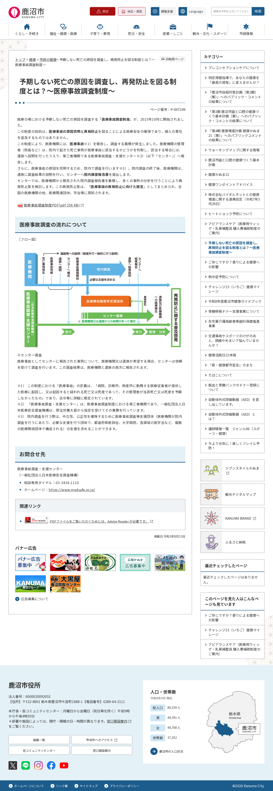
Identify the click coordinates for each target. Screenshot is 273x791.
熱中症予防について (223, 276)
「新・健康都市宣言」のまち (230, 364)
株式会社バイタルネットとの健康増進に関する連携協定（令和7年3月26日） (234, 199)
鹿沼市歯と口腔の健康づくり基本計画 (234, 162)
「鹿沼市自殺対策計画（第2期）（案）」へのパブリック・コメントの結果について (234, 97)
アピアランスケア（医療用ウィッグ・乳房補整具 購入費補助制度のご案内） (234, 228)
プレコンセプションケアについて (234, 67)
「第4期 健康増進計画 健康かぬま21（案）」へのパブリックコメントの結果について (235, 135)
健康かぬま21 (218, 174)
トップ (20, 59)
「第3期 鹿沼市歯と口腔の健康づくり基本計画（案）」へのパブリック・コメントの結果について (234, 116)
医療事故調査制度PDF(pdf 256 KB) (50, 205)
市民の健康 (48, 59)
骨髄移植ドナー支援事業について (234, 311)
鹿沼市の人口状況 (171, 751)
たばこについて (220, 374)
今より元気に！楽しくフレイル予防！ (234, 446)
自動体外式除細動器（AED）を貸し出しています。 (233, 402)
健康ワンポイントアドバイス (230, 184)
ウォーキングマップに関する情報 (234, 149)
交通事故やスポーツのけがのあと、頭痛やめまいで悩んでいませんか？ (233, 340)
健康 (32, 59)
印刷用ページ (175, 59)
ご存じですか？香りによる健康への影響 (234, 264)
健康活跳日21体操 (222, 354)
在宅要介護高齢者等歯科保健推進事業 (234, 323)
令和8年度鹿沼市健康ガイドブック (234, 301)
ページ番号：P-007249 (167, 109)
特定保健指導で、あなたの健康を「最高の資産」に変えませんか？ (234, 80)
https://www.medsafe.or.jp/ (72, 489)
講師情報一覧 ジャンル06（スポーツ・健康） (234, 431)
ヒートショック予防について (230, 213)
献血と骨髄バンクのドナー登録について (234, 387)
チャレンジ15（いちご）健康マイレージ (234, 289)
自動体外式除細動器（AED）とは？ (232, 416)
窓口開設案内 (119, 721)
